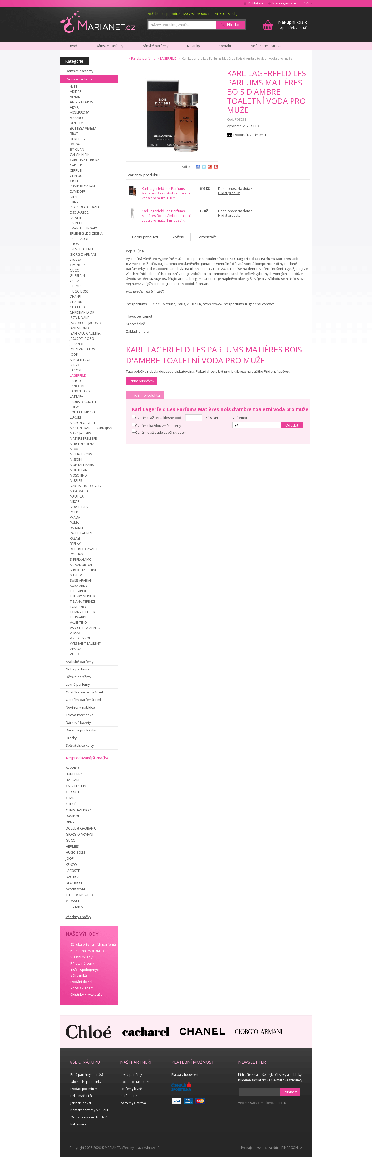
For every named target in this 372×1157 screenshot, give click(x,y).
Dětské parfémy (78, 676)
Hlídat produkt (229, 193)
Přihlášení (255, 3)
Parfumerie (129, 1096)
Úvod (73, 45)
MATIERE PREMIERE (83, 438)
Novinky (193, 45)
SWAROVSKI (75, 888)
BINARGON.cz (291, 1147)
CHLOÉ (71, 804)
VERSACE (76, 633)
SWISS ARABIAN (81, 580)
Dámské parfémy (79, 71)
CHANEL (76, 296)
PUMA (74, 522)
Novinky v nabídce (80, 707)
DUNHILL (76, 218)
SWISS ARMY (79, 585)
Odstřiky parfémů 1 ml (83, 699)
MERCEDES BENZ (82, 444)
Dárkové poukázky (81, 730)
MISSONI (76, 459)
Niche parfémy (77, 669)
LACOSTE (76, 370)
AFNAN (75, 97)
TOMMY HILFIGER (82, 612)
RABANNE (77, 528)
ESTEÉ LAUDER (80, 239)
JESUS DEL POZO (82, 338)
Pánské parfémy (79, 79)
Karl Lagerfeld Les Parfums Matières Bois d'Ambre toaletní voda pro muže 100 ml (166, 193)
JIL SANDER (78, 344)
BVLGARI (76, 144)
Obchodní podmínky (85, 1081)
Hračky (71, 737)
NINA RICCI (74, 882)
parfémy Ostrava (133, 1103)
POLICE (75, 512)
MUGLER (76, 480)
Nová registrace (284, 3)
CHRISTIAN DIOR (82, 312)
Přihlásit (290, 1091)
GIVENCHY (77, 265)
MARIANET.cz (97, 21)
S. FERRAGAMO (81, 559)
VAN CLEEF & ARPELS (85, 628)
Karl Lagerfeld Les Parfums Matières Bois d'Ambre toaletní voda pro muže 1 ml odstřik (166, 215)
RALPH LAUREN (81, 533)
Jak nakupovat (80, 1103)
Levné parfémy (78, 684)
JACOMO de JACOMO (85, 323)
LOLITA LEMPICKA (83, 412)
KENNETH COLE (81, 359)
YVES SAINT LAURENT (85, 643)
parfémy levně (131, 1089)
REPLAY (75, 543)
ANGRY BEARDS (81, 102)
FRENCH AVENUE (82, 249)
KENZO (75, 365)
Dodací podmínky (83, 1089)
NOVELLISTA (79, 507)
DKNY (74, 202)
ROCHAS (76, 554)
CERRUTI (76, 170)
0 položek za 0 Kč (292, 24)
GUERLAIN (77, 275)
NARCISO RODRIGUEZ (86, 486)
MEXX (74, 449)
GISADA (75, 260)
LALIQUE (76, 380)
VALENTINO (78, 622)
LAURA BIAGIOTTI (83, 402)
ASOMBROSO (80, 112)
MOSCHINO (78, 475)
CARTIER (76, 165)
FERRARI (75, 244)
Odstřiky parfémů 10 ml (84, 692)
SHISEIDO (77, 575)
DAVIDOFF (77, 191)
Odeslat (291, 425)
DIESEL (74, 196)
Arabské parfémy (80, 661)
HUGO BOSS (79, 291)
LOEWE (75, 407)
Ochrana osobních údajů (88, 1117)
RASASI (75, 538)
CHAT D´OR (78, 307)
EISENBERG (78, 223)
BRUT (74, 133)
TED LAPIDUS (79, 591)
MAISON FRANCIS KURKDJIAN (91, 428)
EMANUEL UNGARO (84, 228)
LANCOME (77, 386)
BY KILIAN (77, 149)
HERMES (75, 286)
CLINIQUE (77, 175)
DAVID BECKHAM (82, 186)
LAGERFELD (78, 375)
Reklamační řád (81, 1096)
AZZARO (76, 118)
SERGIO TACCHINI (83, 570)
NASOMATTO (80, 491)
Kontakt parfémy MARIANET (90, 1110)
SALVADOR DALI (82, 564)
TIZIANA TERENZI (82, 601)
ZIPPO (74, 654)
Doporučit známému (249, 134)
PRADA (75, 517)
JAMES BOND (79, 328)
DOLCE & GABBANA (84, 207)
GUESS (74, 281)
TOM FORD (78, 607)
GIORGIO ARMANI (83, 254)
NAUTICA (77, 496)
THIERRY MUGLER (82, 596)
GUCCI (75, 270)
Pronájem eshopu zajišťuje (261, 1147)
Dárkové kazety (78, 722)
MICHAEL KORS (81, 454)
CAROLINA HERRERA (84, 160)
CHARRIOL (77, 302)
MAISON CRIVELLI (82, 423)
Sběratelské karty (80, 745)
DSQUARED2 (79, 212)
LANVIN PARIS (80, 391)
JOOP (74, 354)
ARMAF (75, 107)
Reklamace (78, 1124)
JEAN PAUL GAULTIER (85, 333)
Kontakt (225, 45)
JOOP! (70, 858)
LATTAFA (76, 396)
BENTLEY (76, 123)
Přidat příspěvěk (141, 380)
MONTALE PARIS (82, 465)
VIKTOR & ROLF (81, 638)
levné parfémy (131, 1074)
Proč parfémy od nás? (86, 1074)
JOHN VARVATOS (82, 349)
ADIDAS (75, 91)
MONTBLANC (80, 470)
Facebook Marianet (135, 1081)
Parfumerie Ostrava (266, 45)
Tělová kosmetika (80, 715)
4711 (73, 86)
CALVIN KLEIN (80, 154)
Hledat (233, 25)
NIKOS (74, 501)
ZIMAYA (75, 649)
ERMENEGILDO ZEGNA (86, 233)
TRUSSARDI (78, 617)
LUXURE (75, 417)
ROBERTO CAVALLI (83, 549)
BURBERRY (77, 139)
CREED (74, 181)
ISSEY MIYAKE (79, 317)
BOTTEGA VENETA (83, 128)
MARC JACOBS (80, 433)
